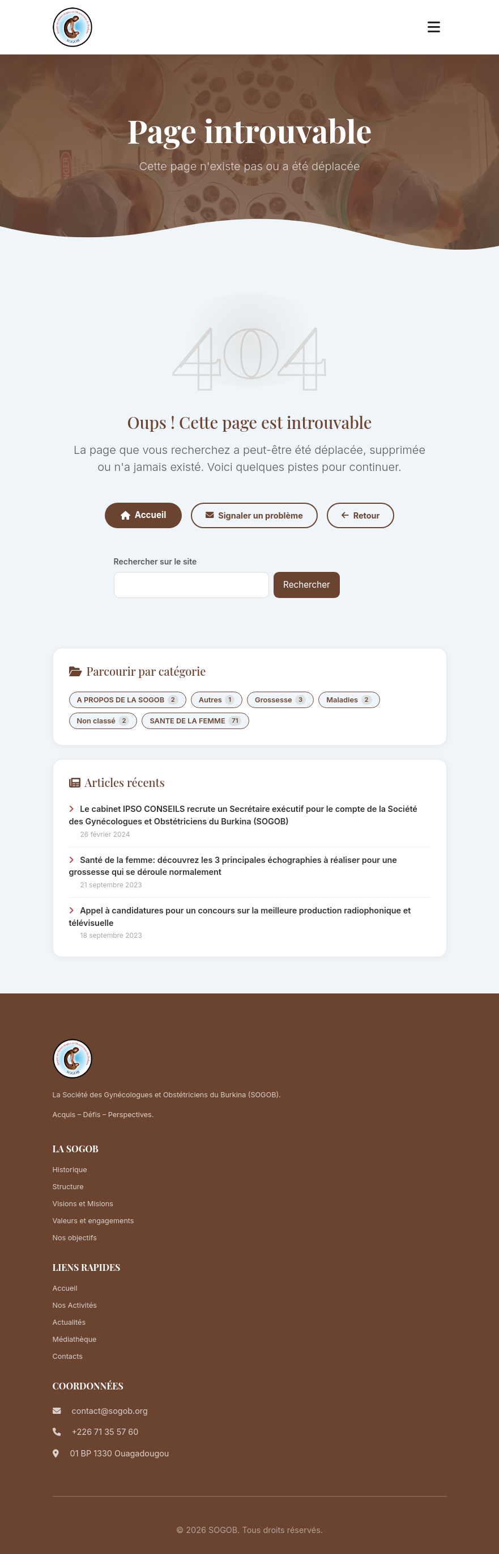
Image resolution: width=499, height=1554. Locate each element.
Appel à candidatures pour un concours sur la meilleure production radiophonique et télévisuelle (240, 917)
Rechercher (306, 584)
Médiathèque (75, 1339)
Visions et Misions (83, 1203)
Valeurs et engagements (93, 1220)
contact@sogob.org (110, 1411)
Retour (361, 515)
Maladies (349, 700)
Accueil (144, 514)
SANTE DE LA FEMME (195, 721)
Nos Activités (75, 1305)
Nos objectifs (75, 1237)
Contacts (68, 1356)
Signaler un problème (254, 515)
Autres (216, 700)
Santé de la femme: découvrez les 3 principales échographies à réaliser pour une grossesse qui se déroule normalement (233, 866)
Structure (68, 1186)
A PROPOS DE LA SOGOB (127, 700)
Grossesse (280, 700)
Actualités (69, 1322)
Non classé (103, 721)
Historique (70, 1169)
